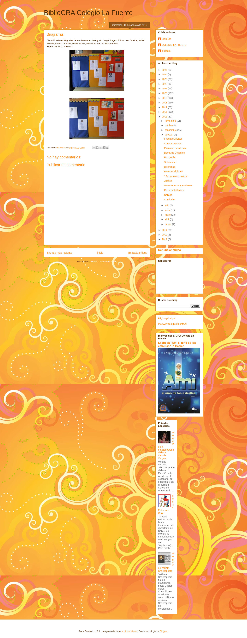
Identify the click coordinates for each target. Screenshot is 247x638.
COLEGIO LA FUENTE (174, 45)
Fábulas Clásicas (173, 138)
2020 (165, 93)
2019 (165, 98)
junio (167, 210)
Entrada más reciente (59, 252)
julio (167, 205)
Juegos (168, 180)
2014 (165, 230)
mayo (168, 214)
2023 (165, 79)
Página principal (166, 318)
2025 (165, 70)
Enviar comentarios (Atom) (104, 261)
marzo (168, 224)
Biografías (169, 166)
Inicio (100, 252)
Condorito (169, 199)
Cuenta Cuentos (172, 143)
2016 (165, 111)
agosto (169, 134)
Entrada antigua (137, 252)
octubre (169, 125)
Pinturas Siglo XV (173, 171)
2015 (165, 116)
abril (167, 219)
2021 (165, 88)
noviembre (171, 120)
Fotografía (169, 157)
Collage (168, 195)
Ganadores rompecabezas (178, 185)
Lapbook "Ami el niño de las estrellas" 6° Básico (177, 344)
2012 (165, 234)
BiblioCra (166, 39)
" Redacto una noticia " (176, 176)
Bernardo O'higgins (174, 152)
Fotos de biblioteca (174, 190)
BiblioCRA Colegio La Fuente (88, 12)
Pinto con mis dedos (175, 148)
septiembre (171, 130)
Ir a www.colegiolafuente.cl (172, 324)
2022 (165, 84)
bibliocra (166, 50)
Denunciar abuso (169, 249)
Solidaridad (170, 162)
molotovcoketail (130, 631)
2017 (165, 107)
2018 (165, 102)
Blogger (163, 631)
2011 (165, 239)
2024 (165, 74)
